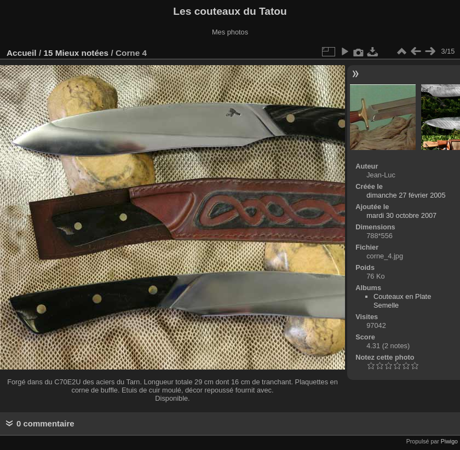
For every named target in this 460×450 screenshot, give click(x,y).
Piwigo (449, 441)
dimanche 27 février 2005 (405, 195)
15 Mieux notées (75, 52)
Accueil (22, 52)
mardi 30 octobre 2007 (401, 215)
